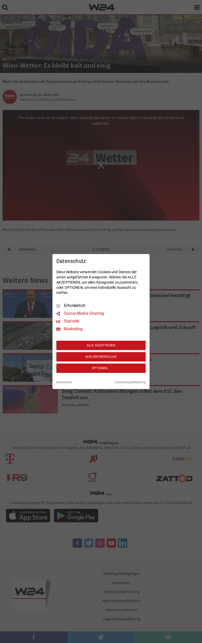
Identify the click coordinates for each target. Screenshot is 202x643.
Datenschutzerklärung (130, 382)
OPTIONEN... (101, 368)
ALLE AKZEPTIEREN (101, 345)
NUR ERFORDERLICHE (101, 357)
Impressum (64, 382)
